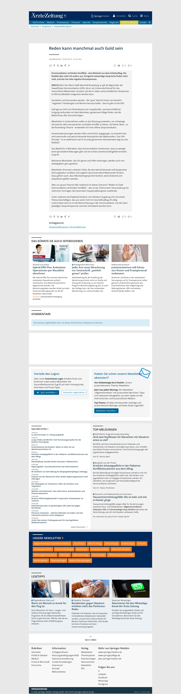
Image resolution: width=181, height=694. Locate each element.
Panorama (36, 665)
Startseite (36, 652)
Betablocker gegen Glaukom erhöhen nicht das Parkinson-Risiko (88, 606)
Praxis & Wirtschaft (40, 662)
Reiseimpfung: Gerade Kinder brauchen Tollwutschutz (54, 462)
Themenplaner (88, 655)
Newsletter (86, 665)
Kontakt (55, 668)
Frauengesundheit (43, 549)
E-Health (142, 544)
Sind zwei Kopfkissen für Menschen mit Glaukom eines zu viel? (121, 439)
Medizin (50, 22)
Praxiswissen (63, 22)
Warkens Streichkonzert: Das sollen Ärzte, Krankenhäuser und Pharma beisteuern (58, 492)
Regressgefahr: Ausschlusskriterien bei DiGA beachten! (54, 467)
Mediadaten (86, 652)
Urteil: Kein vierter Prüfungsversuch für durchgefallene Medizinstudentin (54, 521)
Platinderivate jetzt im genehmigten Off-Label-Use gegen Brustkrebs (55, 507)
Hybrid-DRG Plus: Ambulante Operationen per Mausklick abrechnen (49, 270)
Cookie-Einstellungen (62, 662)
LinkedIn (102, 674)
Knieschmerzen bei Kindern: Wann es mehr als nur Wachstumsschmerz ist (53, 448)
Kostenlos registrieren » (74, 392)
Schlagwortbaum (60, 652)
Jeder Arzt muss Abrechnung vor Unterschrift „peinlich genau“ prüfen (88, 270)
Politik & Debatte (129, 22)
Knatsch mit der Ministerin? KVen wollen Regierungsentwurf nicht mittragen (59, 478)
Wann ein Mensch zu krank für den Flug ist (48, 605)
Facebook (102, 678)
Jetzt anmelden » (46, 392)
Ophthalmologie (80, 555)
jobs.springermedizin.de (109, 659)
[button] (144, 16)
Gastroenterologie (64, 549)
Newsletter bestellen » (106, 411)
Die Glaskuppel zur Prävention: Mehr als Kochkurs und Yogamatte (54, 485)
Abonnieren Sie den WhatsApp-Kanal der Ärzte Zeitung (130, 605)
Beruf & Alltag (94, 544)
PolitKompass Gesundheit (121, 555)
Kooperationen (100, 22)
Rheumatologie (58, 560)
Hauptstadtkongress (59, 227)
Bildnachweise (58, 672)
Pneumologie (98, 555)
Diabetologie (128, 544)
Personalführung (78, 227)
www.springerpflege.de (109, 655)
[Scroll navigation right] (149, 22)
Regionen (114, 22)
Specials (86, 22)
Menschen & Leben (121, 549)
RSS (83, 668)
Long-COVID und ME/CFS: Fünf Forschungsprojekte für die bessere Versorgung (56, 441)
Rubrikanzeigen (88, 659)
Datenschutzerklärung (62, 659)
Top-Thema (79, 544)
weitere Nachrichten (79, 527)
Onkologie (64, 555)
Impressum (57, 665)
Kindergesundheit (99, 549)
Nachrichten (38, 22)
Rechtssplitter (41, 560)
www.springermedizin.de (110, 652)
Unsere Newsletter (47, 538)
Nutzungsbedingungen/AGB (65, 655)
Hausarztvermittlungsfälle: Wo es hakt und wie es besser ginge (120, 499)
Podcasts (76, 22)
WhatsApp (103, 681)
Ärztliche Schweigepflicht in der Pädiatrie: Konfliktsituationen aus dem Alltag (59, 455)
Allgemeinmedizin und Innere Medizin (52, 544)
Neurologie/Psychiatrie (45, 555)
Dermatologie (111, 544)
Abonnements (88, 662)
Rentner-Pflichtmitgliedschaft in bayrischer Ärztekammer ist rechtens (57, 499)
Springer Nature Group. (84, 692)
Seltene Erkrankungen (80, 560)
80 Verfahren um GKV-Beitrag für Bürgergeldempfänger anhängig (59, 472)
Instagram (103, 684)
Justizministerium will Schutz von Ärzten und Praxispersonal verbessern (129, 270)
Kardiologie (82, 549)
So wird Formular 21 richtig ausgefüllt (47, 435)
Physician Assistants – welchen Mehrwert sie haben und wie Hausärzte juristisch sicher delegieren (57, 514)
